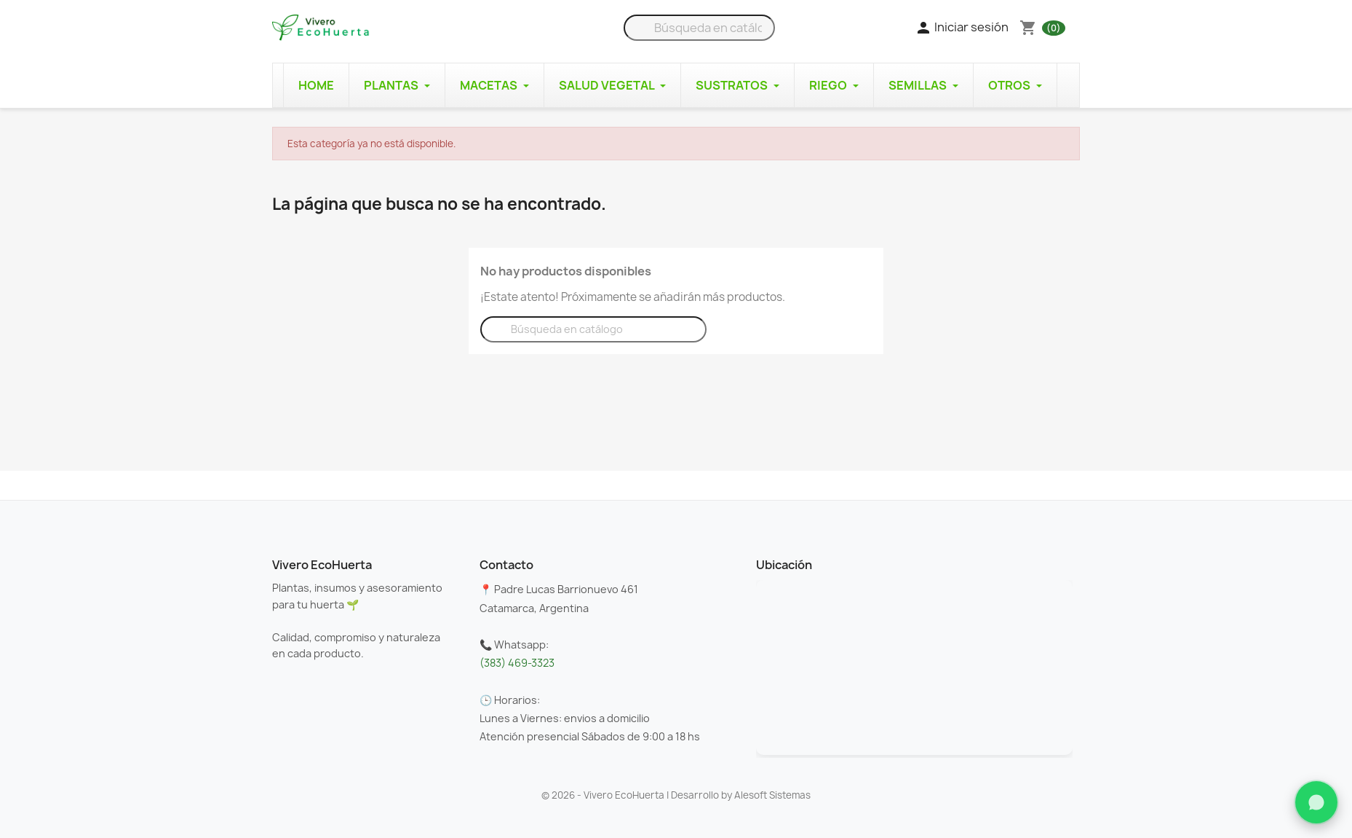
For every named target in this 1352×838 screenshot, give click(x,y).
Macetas (494, 85)
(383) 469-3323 (517, 663)
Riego (834, 85)
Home (316, 85)
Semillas (923, 85)
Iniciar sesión (962, 27)
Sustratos (737, 85)
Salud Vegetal (612, 85)
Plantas (397, 85)
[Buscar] (699, 28)
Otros (1015, 85)
